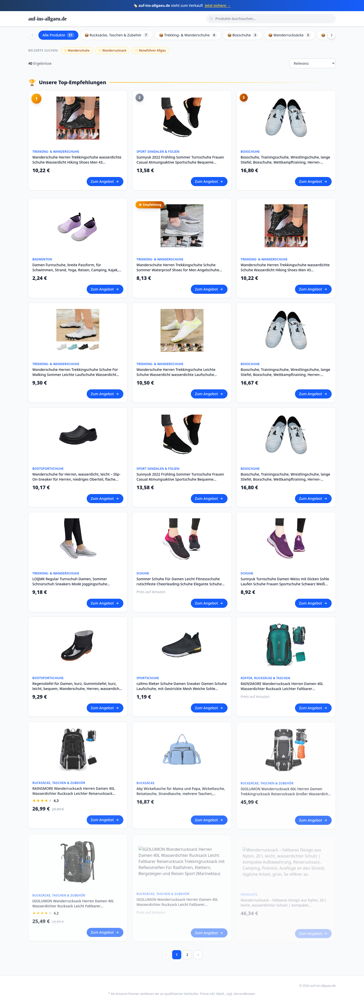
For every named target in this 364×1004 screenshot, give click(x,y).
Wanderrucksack (112, 50)
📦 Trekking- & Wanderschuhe (188, 35)
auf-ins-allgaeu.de (47, 18)
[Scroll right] (332, 35)
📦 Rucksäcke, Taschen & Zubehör (116, 35)
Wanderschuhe (77, 50)
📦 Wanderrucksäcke (289, 35)
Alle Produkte (58, 35)
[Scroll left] (32, 35)
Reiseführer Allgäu (150, 50)
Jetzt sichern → (218, 5)
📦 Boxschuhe (242, 35)
